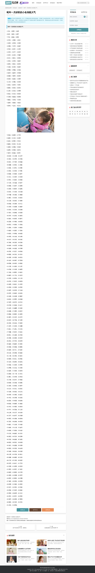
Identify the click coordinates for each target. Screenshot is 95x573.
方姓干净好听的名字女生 (24, 557)
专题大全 (49, 567)
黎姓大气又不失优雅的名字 (55, 557)
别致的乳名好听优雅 (74, 52)
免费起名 (22, 509)
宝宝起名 (38, 2)
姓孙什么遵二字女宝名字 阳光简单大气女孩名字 (56, 540)
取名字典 (59, 2)
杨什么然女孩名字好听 (23, 540)
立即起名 (79, 29)
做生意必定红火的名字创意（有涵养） (75, 60)
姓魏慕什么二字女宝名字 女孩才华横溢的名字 (78, 82)
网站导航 (42, 567)
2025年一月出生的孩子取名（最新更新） (75, 44)
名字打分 (45, 2)
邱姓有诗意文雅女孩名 (75, 100)
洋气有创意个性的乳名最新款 (75, 48)
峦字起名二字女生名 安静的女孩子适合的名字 (78, 96)
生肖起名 (52, 2)
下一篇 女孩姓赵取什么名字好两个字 (51, 527)
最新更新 (45, 567)
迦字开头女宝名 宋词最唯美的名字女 (78, 80)
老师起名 (47, 509)
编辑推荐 (74, 66)
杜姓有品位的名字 (74, 89)
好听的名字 (72, 70)
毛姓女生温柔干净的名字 (75, 94)
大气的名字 (79, 70)
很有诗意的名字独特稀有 (75, 46)
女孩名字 (20, 7)
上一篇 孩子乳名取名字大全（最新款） (20, 527)
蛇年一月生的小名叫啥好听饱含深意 (75, 55)
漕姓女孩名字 (73, 91)
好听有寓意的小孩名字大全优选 (75, 57)
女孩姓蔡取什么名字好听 (24, 548)
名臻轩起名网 (8, 7)
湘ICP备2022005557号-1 (63, 569)
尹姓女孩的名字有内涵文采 (76, 87)
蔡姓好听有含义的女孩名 (54, 548)
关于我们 (53, 567)
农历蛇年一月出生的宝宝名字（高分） (75, 51)
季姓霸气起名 (73, 98)
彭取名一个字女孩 (74, 85)
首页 (33, 2)
